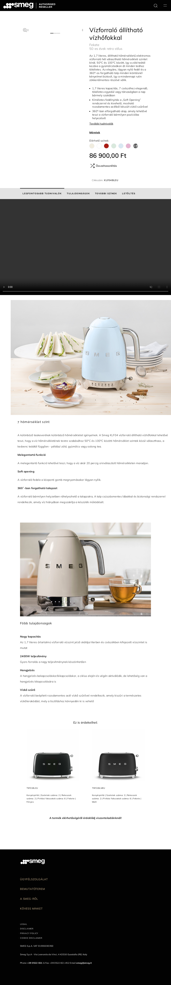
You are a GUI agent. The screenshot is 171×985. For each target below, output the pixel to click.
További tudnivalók (101, 123)
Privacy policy (29, 933)
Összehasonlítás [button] (103, 165)
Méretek (94, 132)
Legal (23, 924)
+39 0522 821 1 (36, 963)
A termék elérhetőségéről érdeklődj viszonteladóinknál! (85, 818)
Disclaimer (26, 928)
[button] (25, 29)
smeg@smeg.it (84, 963)
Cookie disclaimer (31, 938)
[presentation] (85, 247)
